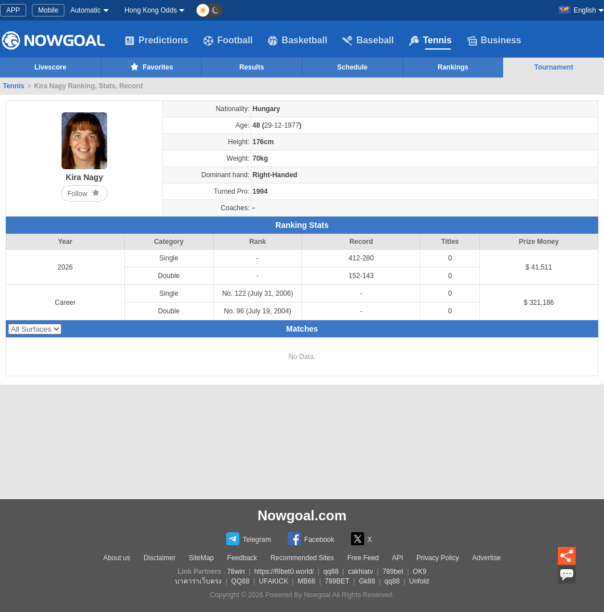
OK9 (419, 572)
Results (251, 67)
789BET (337, 581)
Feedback (242, 558)
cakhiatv (360, 572)
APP (13, 10)
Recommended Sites (302, 558)
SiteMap (201, 558)
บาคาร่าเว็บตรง (198, 581)
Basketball (297, 40)
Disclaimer (160, 558)
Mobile (48, 10)
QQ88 (240, 581)
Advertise (486, 558)
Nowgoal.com (302, 515)
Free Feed (362, 558)
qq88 (330, 572)
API (397, 558)
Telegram (248, 538)
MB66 (306, 581)
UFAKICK (273, 581)
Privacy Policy (438, 558)
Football (227, 40)
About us (116, 558)
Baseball (368, 40)
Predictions (156, 40)
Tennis (430, 40)
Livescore (50, 67)
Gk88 (367, 581)
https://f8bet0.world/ (284, 572)
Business (494, 40)
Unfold (419, 581)
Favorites (151, 66)
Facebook (311, 538)
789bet (392, 572)
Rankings (453, 67)
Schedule (352, 67)
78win (235, 572)
